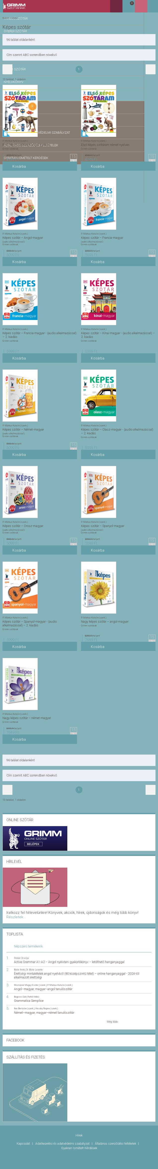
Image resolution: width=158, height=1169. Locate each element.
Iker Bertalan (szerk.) (24, 1002)
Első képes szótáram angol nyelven (26, 144)
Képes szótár (10, 17)
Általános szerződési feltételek (116, 1135)
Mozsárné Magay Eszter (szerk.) (30, 978)
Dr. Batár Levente (34, 963)
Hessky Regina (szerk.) (46, 1002)
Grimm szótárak (10, 148)
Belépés (152, 8)
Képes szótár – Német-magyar (23, 429)
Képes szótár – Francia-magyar (102, 237)
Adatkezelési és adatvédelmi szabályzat (62, 1135)
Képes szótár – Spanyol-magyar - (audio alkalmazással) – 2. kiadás (29, 622)
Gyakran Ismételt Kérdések (79, 1139)
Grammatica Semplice (28, 994)
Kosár (139, 8)
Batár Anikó (19, 963)
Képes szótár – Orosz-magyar (22, 525)
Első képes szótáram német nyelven (105, 144)
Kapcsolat (24, 1135)
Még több (112, 1015)
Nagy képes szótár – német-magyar (26, 717)
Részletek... (112, 911)
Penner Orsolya (21, 951)
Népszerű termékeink (28, 940)
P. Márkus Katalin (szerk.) (15, 140)
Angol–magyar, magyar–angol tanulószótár (43, 983)
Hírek (79, 1128)
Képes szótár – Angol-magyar (22, 237)
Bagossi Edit (20, 990)
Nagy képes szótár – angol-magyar (104, 621)
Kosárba (18, 168)
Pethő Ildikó (33, 990)
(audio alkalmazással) (13, 241)
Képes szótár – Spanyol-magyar (102, 525)
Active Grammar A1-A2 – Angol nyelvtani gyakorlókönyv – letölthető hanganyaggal (69, 956)
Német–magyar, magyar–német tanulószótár (44, 1006)
